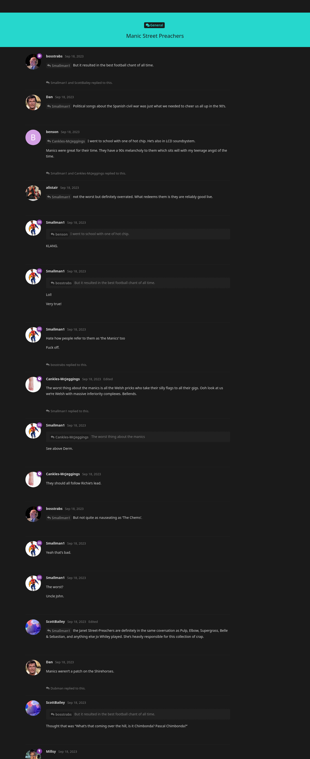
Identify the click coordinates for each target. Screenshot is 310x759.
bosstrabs (60, 621)
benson (58, 254)
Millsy (60, 68)
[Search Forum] (221, 6)
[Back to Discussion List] (6, 6)
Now (252, 120)
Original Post (259, 38)
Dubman (59, 129)
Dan (55, 333)
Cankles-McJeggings (68, 170)
